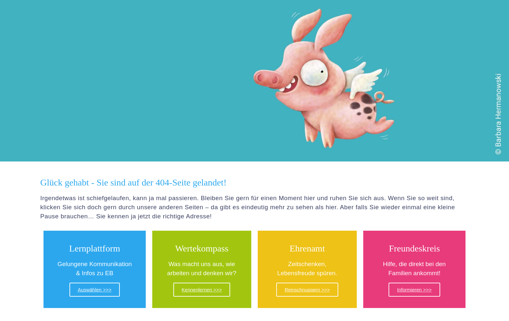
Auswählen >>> (95, 289)
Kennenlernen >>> (202, 289)
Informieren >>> (414, 289)
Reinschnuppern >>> (307, 289)
